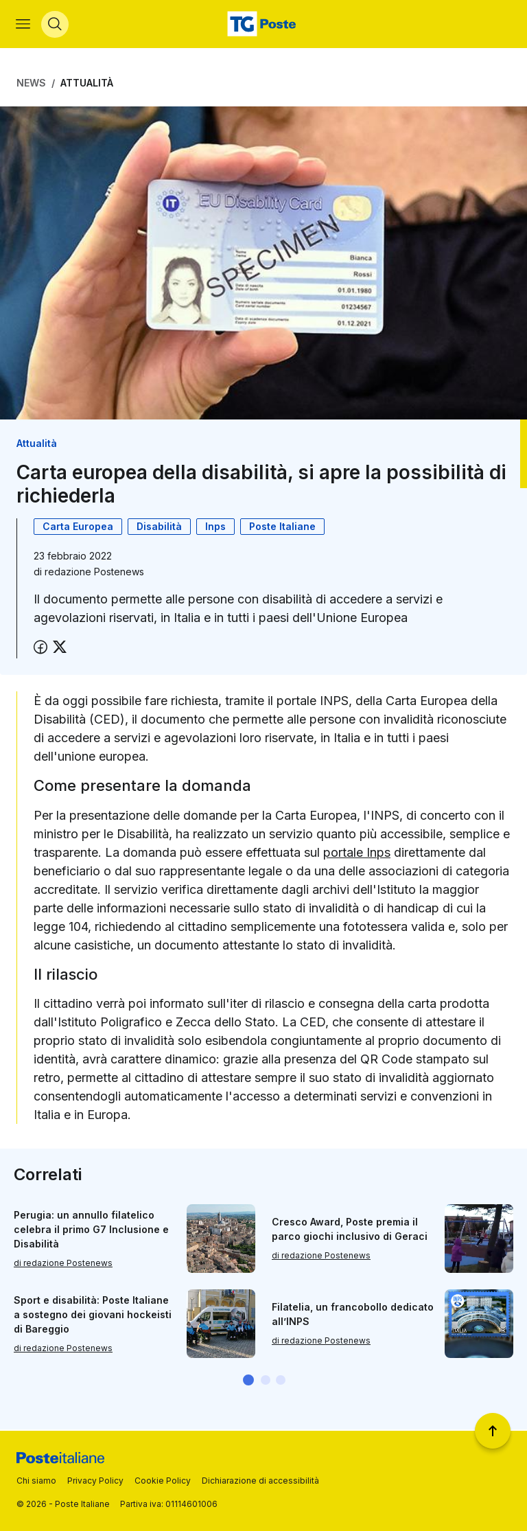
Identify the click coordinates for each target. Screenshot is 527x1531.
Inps (215, 527)
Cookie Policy (162, 1480)
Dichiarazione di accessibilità (260, 1480)
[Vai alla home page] (263, 24)
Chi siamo (36, 1480)
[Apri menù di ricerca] (55, 24)
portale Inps (356, 854)
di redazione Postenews (63, 1263)
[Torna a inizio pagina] (493, 1431)
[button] (248, 1381)
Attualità (86, 84)
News (31, 84)
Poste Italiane (282, 527)
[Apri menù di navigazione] (23, 24)
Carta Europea (78, 527)
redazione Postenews (94, 573)
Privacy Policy (95, 1480)
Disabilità (159, 527)
